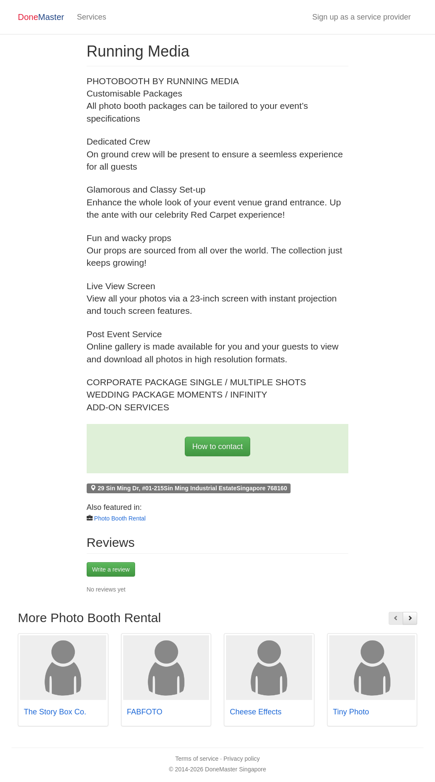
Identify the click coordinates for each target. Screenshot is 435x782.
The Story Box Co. (55, 712)
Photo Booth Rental (120, 518)
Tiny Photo (351, 712)
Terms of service (196, 758)
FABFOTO (145, 712)
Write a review (111, 569)
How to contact (217, 446)
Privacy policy (241, 758)
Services (91, 17)
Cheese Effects (256, 712)
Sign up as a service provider (361, 17)
